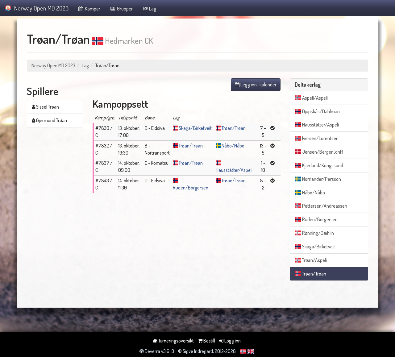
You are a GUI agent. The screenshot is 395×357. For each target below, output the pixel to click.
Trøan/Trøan (234, 128)
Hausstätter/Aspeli (234, 170)
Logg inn (230, 341)
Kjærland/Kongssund (319, 165)
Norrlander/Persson (318, 179)
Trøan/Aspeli (311, 260)
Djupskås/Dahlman (317, 111)
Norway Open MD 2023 (37, 8)
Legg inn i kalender (255, 84)
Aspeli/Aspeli (311, 98)
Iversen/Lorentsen (317, 138)
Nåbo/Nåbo (233, 146)
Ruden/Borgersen (190, 188)
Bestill (206, 341)
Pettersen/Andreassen (321, 206)
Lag (149, 9)
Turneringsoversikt (173, 341)
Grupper (121, 9)
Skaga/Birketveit (195, 128)
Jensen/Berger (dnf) (319, 152)
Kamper (89, 9)
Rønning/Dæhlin (314, 233)
